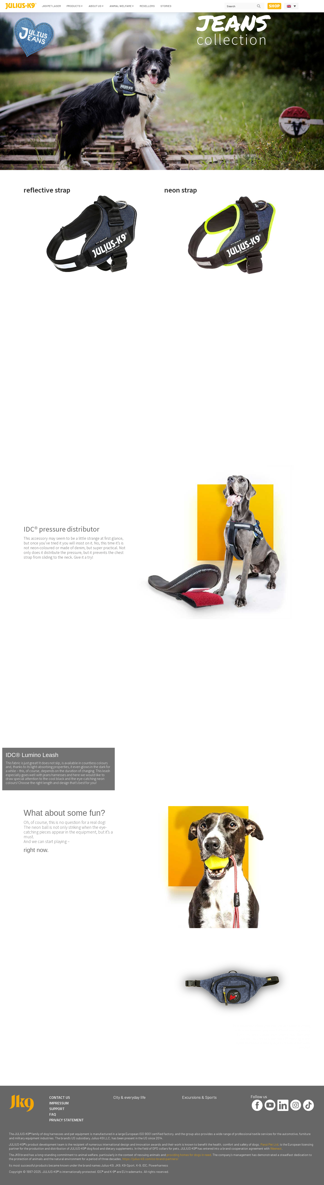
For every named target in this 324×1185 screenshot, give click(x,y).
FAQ (52, 1114)
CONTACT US (59, 1097)
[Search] (258, 6)
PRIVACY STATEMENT (66, 1120)
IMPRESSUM (59, 1103)
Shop (274, 6)
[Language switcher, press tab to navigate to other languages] (291, 6)
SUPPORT (57, 1108)
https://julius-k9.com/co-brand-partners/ (150, 1159)
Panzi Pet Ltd (269, 1144)
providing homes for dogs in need (188, 1155)
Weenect (276, 1148)
